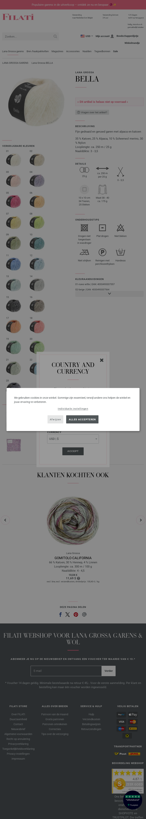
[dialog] (73, 409)
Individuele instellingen (73, 408)
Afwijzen (55, 419)
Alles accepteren (82, 419)
